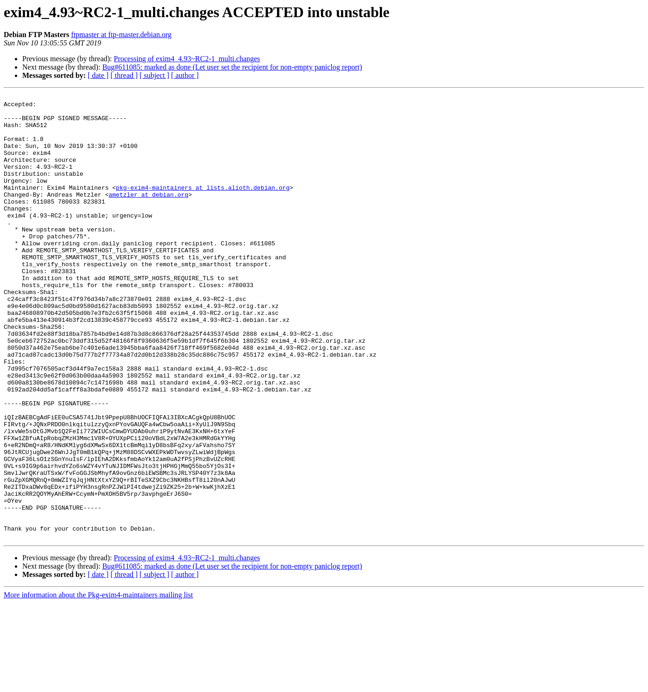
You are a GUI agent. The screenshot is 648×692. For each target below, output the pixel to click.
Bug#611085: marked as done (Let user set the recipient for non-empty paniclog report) (232, 67)
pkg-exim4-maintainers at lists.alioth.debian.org (202, 207)
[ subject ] (154, 75)
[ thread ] (124, 75)
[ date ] (98, 75)
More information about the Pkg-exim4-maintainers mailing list (98, 684)
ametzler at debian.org (148, 215)
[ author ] (185, 75)
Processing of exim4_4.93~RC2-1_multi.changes (187, 59)
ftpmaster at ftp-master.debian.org (121, 34)
